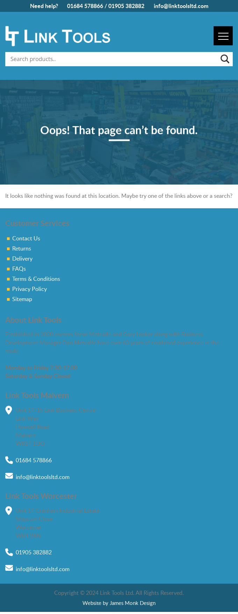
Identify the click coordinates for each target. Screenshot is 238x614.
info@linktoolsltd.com (181, 6)
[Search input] (114, 59)
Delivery (22, 258)
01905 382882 (126, 6)
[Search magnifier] (224, 59)
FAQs (19, 268)
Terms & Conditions (36, 279)
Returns (21, 248)
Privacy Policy (29, 289)
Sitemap (22, 299)
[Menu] (223, 35)
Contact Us (26, 238)
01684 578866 (85, 6)
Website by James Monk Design (119, 602)
